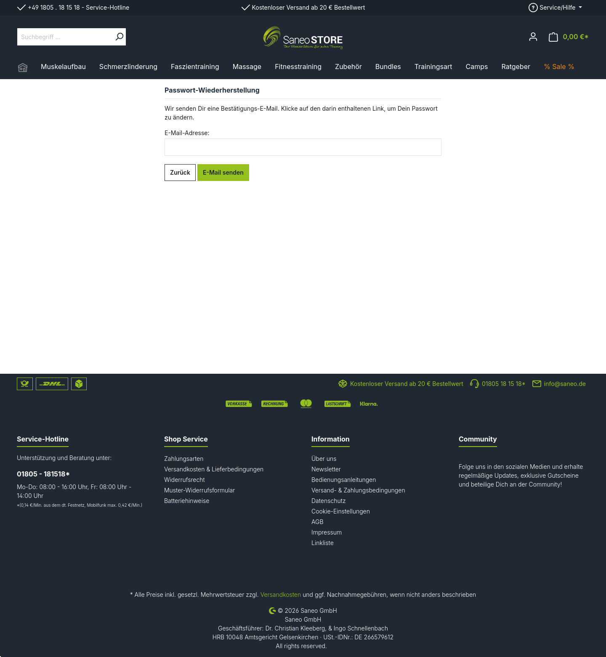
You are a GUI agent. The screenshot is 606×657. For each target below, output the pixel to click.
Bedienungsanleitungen (343, 479)
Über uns (324, 458)
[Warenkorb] (568, 36)
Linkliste (322, 542)
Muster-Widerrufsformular (199, 490)
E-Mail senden (223, 172)
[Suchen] (119, 36)
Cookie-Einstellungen (340, 511)
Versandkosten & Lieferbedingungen (213, 469)
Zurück (180, 172)
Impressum (326, 532)
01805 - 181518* (43, 474)
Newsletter (326, 469)
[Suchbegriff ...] (65, 36)
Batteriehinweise (186, 500)
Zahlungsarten (183, 458)
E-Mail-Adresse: (187, 132)
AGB (317, 521)
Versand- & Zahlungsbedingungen (358, 490)
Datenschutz (328, 500)
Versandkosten (280, 594)
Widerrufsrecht (184, 479)
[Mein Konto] (533, 36)
